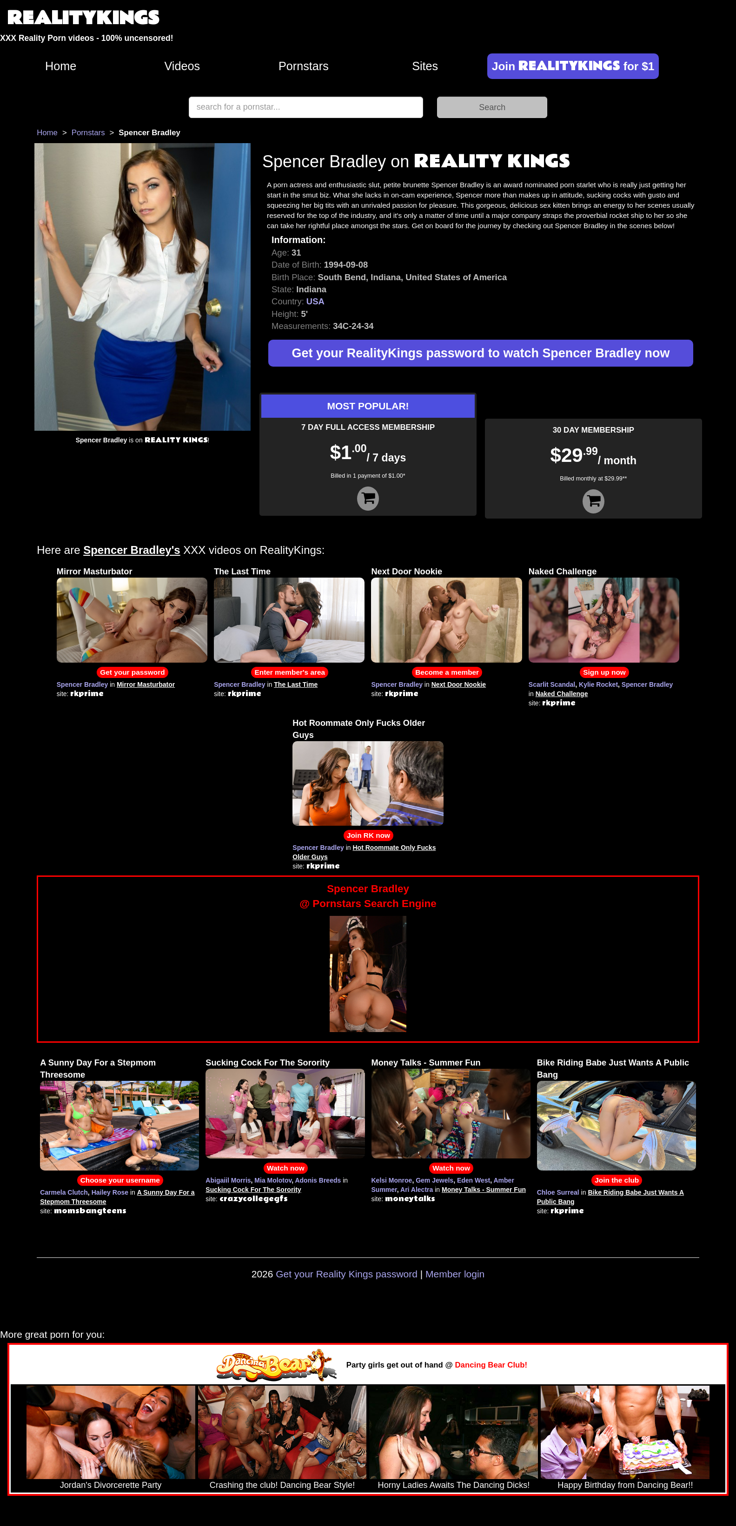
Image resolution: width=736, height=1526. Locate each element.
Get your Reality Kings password (347, 1274)
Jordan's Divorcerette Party (111, 1485)
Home (60, 65)
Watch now (286, 1168)
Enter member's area (289, 672)
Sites (425, 65)
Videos (182, 65)
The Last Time (242, 571)
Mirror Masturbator (95, 571)
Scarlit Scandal (552, 684)
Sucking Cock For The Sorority (268, 1062)
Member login (454, 1274)
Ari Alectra (416, 1189)
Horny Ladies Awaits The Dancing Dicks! (454, 1485)
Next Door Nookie (406, 571)
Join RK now (368, 835)
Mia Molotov (273, 1180)
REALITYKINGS (83, 18)
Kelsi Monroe (391, 1180)
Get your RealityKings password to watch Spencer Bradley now (481, 353)
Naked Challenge (563, 571)
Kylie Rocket (598, 684)
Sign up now (604, 672)
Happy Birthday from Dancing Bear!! (625, 1485)
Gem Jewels (434, 1180)
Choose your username (120, 1180)
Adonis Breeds (318, 1180)
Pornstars (303, 65)
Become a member (447, 672)
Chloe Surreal (558, 1192)
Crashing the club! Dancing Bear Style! (282, 1485)
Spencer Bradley (82, 684)
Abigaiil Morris (228, 1180)
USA (315, 301)
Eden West (473, 1180)
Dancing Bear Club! (491, 1365)
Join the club (617, 1180)
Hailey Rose (110, 1192)
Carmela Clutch (64, 1192)
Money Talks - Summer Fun (426, 1062)
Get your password (132, 672)
